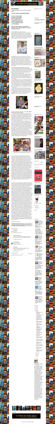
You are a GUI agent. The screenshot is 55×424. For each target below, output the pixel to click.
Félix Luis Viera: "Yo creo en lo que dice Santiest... (39, 335)
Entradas (36, 165)
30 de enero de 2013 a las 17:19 (17, 244)
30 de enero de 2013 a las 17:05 (17, 239)
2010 (36, 306)
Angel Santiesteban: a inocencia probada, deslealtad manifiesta (38, 230)
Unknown (14, 230)
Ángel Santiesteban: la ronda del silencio (39, 317)
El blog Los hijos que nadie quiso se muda (41, 254)
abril (36, 355)
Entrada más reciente (14, 253)
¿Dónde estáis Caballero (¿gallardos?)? (20, 26)
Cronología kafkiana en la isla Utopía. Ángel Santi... (39, 325)
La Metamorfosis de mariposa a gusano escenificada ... (39, 330)
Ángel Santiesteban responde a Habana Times (38, 271)
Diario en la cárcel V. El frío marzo (41, 297)
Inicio (12, 6)
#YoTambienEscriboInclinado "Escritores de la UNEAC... (39, 351)
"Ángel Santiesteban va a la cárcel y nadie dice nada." (41, 247)
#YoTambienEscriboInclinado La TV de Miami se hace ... (39, 345)
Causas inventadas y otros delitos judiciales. (39, 315)
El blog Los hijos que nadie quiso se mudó (41, 221)
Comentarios (37, 167)
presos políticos (23, 225)
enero (37, 311)
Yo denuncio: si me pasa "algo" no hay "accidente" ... (39, 313)
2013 (36, 310)
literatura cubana (19, 225)
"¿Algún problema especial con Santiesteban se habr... (39, 327)
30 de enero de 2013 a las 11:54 (17, 232)
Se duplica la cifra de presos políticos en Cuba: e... (39, 343)
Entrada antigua (30, 253)
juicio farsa (15, 225)
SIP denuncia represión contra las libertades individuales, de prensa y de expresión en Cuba (39, 288)
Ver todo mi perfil (36, 399)
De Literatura (28, 27)
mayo (37, 356)
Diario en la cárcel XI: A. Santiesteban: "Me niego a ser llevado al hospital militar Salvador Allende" (39, 237)
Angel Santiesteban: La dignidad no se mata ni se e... (39, 319)
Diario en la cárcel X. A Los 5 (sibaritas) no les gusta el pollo (41, 263)
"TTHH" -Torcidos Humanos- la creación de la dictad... (39, 332)
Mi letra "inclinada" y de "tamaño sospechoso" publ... (39, 322)
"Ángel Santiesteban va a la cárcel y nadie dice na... (39, 338)
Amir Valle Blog (17, 221)
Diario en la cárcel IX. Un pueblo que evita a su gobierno (40, 278)
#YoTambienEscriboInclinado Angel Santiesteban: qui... (39, 340)
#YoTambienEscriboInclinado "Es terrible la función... (39, 348)
